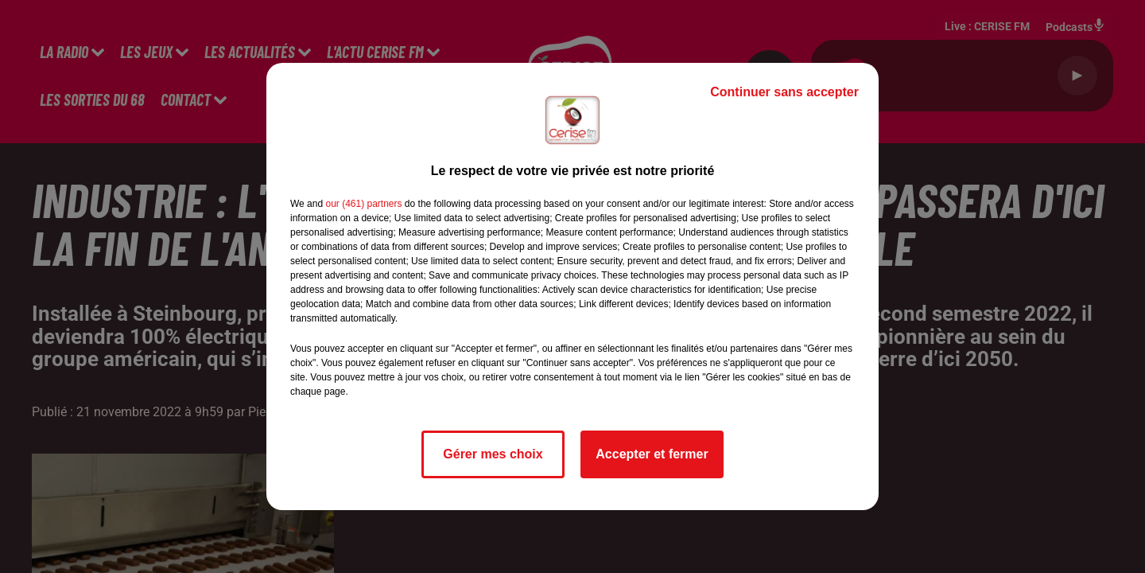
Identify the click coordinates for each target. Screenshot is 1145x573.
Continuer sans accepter (784, 92)
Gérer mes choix (492, 454)
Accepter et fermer (652, 454)
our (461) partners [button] (363, 203)
